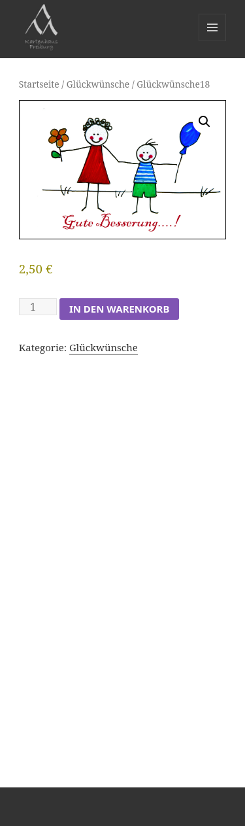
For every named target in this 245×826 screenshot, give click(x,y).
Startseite (39, 84)
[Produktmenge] (38, 306)
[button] (204, 121)
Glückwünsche (98, 84)
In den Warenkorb (119, 308)
